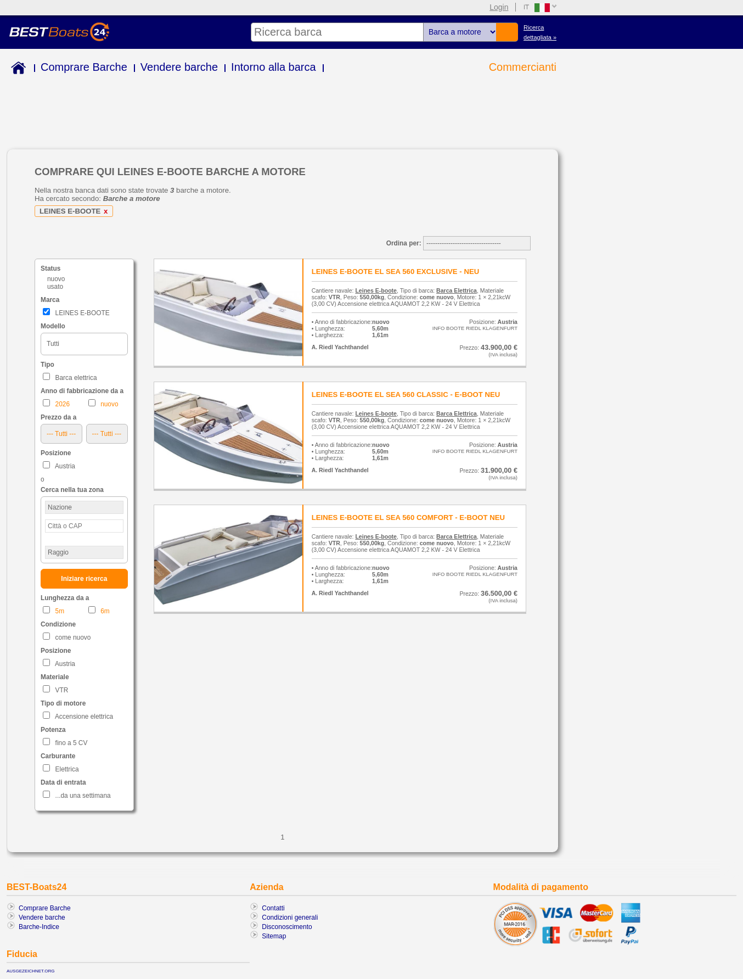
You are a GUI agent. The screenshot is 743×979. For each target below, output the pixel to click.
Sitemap (274, 936)
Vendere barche (179, 67)
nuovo (56, 279)
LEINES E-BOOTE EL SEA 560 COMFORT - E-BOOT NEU (408, 517)
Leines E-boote (376, 290)
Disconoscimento (287, 927)
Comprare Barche (84, 67)
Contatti (273, 908)
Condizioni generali (290, 917)
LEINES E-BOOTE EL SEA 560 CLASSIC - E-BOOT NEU (406, 394)
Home (16, 69)
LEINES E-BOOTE (75, 211)
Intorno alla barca (273, 67)
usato (55, 286)
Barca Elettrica (456, 290)
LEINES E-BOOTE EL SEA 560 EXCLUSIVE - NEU (396, 271)
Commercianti (522, 67)
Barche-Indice (39, 927)
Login (498, 7)
